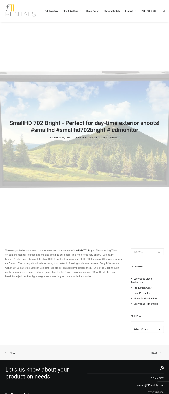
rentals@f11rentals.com (150, 350)
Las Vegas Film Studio (146, 269)
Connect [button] (130, 11)
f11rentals (112, 120)
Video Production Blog (146, 263)
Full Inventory (51, 11)
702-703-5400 (156, 357)
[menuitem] (52, 11)
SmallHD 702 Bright (84, 215)
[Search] (147, 216)
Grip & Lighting (72, 11)
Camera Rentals (112, 11)
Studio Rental (92, 11)
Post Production (142, 258)
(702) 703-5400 (148, 11)
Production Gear (88, 120)
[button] (164, 11)
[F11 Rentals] (21, 11)
